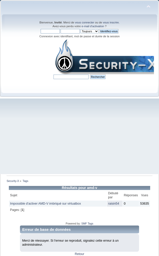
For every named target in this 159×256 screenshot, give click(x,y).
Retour (79, 254)
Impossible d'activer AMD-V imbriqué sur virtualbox (45, 203)
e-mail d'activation (93, 26)
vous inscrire (111, 22)
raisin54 (113, 203)
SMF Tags (87, 223)
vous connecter (84, 22)
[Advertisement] (79, 136)
